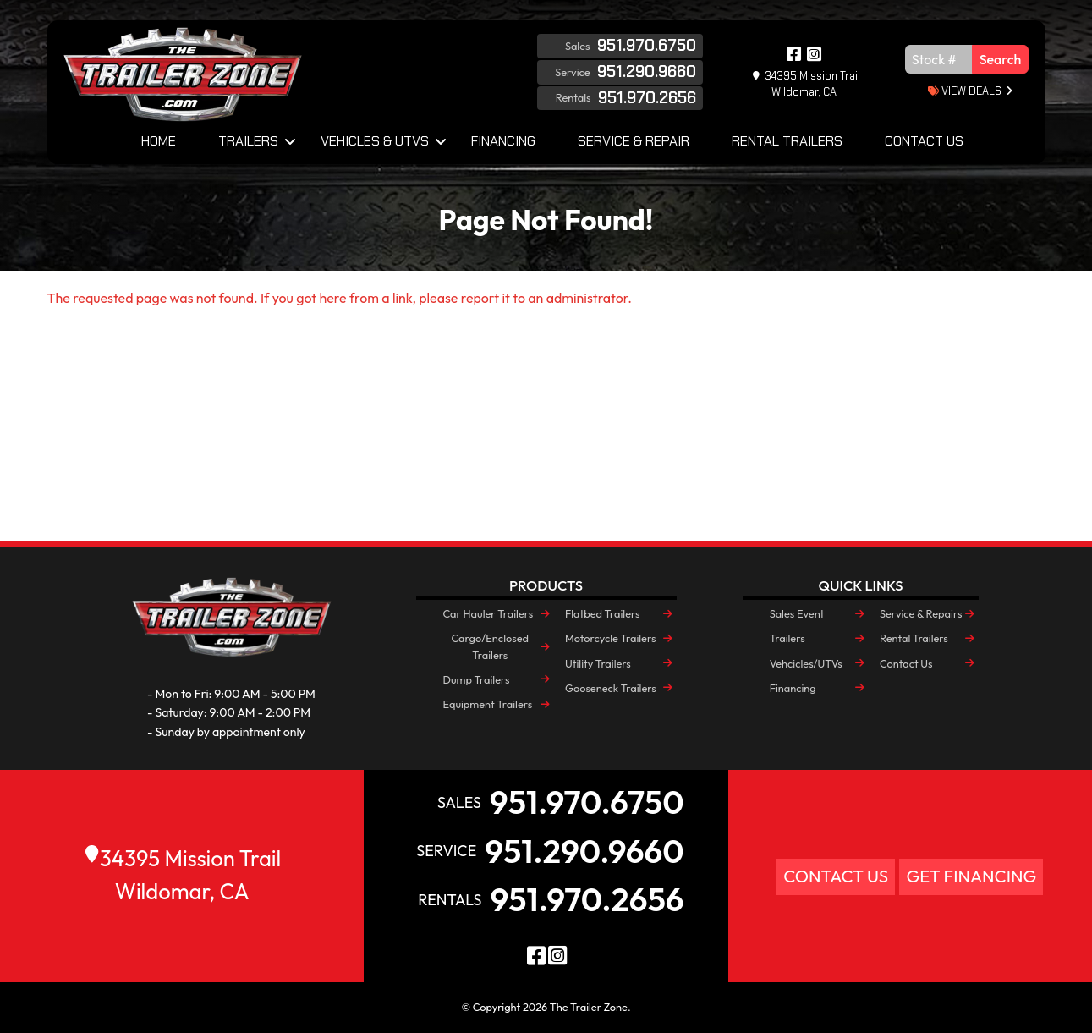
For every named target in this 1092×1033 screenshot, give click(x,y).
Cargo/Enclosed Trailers (491, 646)
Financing (503, 141)
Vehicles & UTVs (375, 141)
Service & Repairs (921, 613)
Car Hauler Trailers (488, 613)
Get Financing (971, 876)
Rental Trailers (787, 141)
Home (158, 141)
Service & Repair (633, 141)
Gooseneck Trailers (610, 688)
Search (1001, 59)
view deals (964, 91)
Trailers (248, 141)
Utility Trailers (598, 663)
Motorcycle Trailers (610, 638)
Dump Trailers (476, 679)
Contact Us (924, 141)
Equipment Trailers (488, 704)
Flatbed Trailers (602, 613)
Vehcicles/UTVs (806, 663)
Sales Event (797, 613)
